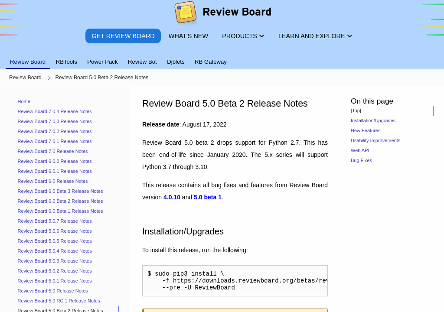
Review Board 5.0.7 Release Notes (55, 221)
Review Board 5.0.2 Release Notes (55, 270)
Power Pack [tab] (102, 61)
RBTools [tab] (66, 61)
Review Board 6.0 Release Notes (53, 181)
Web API (360, 150)
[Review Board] (222, 14)
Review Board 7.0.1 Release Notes (55, 141)
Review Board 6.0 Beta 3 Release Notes (60, 191)
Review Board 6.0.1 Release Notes (55, 171)
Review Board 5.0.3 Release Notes (55, 260)
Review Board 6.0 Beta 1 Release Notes (60, 211)
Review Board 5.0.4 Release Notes (55, 251)
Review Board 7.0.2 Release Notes (55, 131)
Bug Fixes (361, 160)
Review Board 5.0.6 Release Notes (55, 231)
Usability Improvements (375, 140)
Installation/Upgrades (373, 120)
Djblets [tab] (175, 61)
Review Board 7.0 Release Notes (53, 151)
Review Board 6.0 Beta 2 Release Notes (60, 201)
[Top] (356, 110)
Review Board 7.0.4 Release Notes (55, 111)
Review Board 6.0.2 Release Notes (55, 161)
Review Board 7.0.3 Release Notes (55, 121)
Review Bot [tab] (142, 61)
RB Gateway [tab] (211, 61)
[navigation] (65, 199)
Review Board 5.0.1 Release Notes (55, 280)
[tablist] (222, 56)
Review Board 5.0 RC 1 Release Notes (59, 300)
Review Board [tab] (28, 61)
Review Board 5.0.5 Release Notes (55, 241)
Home (24, 101)
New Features (365, 130)
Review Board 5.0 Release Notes (53, 290)
